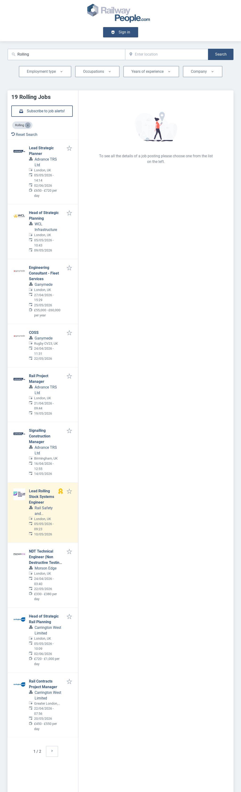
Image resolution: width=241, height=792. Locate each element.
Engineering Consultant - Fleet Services (44, 273)
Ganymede (43, 284)
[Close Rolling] (28, 125)
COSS (34, 332)
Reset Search (24, 134)
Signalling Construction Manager (39, 436)
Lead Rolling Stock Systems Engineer (41, 497)
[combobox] (66, 54)
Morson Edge (45, 568)
